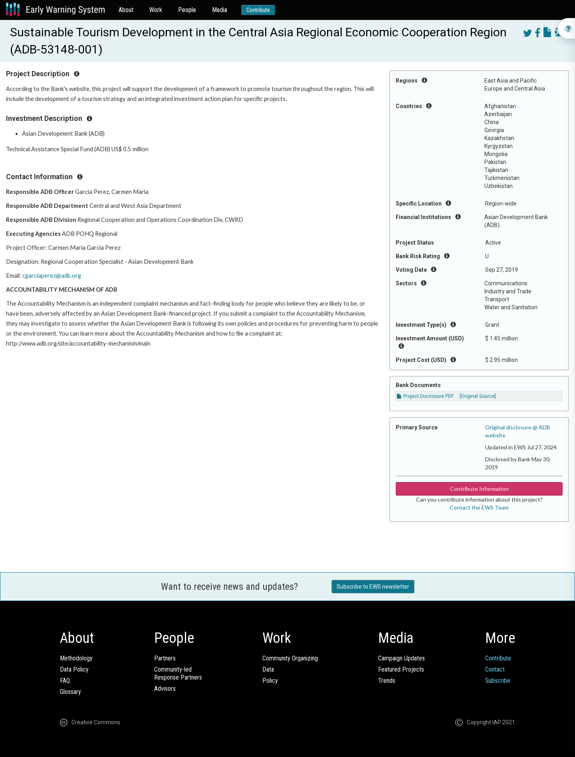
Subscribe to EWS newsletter (373, 586)
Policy (270, 680)
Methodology (76, 658)
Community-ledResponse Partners (178, 673)
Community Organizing (290, 658)
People (187, 10)
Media (219, 10)
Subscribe (497, 680)
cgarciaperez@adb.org (51, 275)
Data (268, 669)
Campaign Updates (401, 658)
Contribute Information (479, 488)
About (126, 10)
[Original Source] (478, 396)
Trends (386, 680)
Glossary (70, 692)
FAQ (65, 680)
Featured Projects (401, 669)
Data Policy (74, 669)
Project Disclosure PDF (425, 396)
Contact (495, 669)
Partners (165, 658)
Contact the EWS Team (479, 507)
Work (155, 10)
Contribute (258, 10)
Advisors (165, 688)
